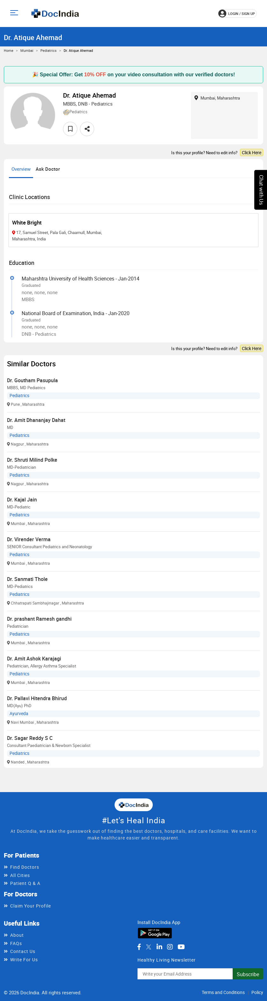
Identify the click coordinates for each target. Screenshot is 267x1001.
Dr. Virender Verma (29, 539)
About (17, 935)
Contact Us (22, 951)
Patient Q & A (25, 883)
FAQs (16, 943)
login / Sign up (236, 13)
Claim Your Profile (30, 906)
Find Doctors (24, 867)
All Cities (20, 875)
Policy (257, 992)
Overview (21, 169)
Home (8, 50)
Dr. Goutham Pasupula (32, 380)
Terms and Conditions (223, 992)
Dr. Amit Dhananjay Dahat (36, 420)
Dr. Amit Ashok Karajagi (34, 658)
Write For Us (24, 959)
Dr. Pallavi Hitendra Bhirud (37, 698)
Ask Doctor (48, 169)
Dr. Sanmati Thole (27, 579)
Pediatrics (48, 50)
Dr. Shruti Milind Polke (32, 459)
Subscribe (248, 974)
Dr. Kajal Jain (22, 499)
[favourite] (70, 129)
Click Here (251, 152)
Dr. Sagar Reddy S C (30, 738)
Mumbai (26, 50)
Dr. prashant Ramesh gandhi (39, 618)
